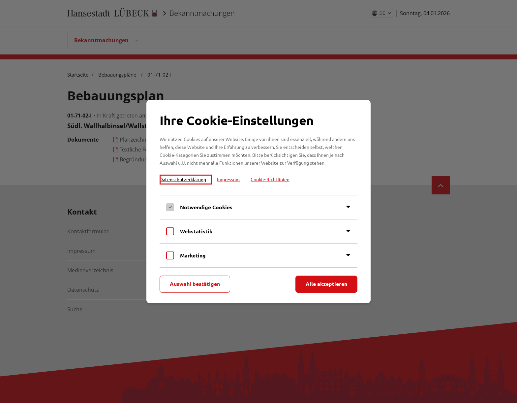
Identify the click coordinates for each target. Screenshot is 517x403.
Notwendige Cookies (206, 207)
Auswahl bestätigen (195, 283)
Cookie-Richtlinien (270, 179)
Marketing (193, 255)
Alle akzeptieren (326, 283)
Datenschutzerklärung (183, 179)
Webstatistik (196, 231)
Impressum (228, 179)
